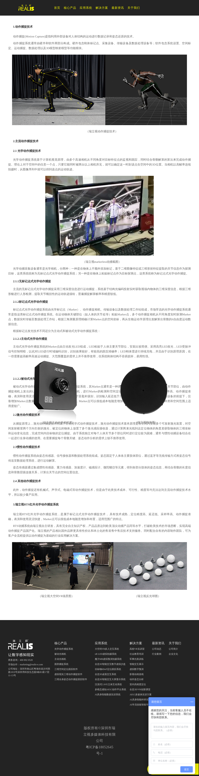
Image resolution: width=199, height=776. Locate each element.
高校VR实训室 (137, 649)
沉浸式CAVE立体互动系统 (108, 684)
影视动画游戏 (137, 674)
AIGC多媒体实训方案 (141, 694)
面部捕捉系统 (61, 664)
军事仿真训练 (137, 659)
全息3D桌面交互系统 (105, 674)
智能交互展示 (137, 664)
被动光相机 (60, 654)
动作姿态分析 (137, 679)
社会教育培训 (137, 654)
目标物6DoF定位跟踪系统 (108, 669)
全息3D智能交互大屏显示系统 (110, 679)
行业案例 (156, 654)
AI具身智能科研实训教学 (142, 699)
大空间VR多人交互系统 (107, 649)
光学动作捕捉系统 (63, 649)
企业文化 (173, 654)
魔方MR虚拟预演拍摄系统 (108, 659)
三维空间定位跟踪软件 (66, 669)
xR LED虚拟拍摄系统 (106, 654)
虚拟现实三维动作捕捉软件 (68, 674)
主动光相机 (60, 659)
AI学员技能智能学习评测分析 (145, 704)
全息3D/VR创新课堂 (140, 689)
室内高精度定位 (138, 684)
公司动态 (156, 649)
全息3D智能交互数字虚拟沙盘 (110, 664)
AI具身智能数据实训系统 (108, 694)
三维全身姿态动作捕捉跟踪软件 (70, 679)
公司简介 (173, 649)
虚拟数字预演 (137, 669)
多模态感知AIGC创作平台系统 (110, 689)
